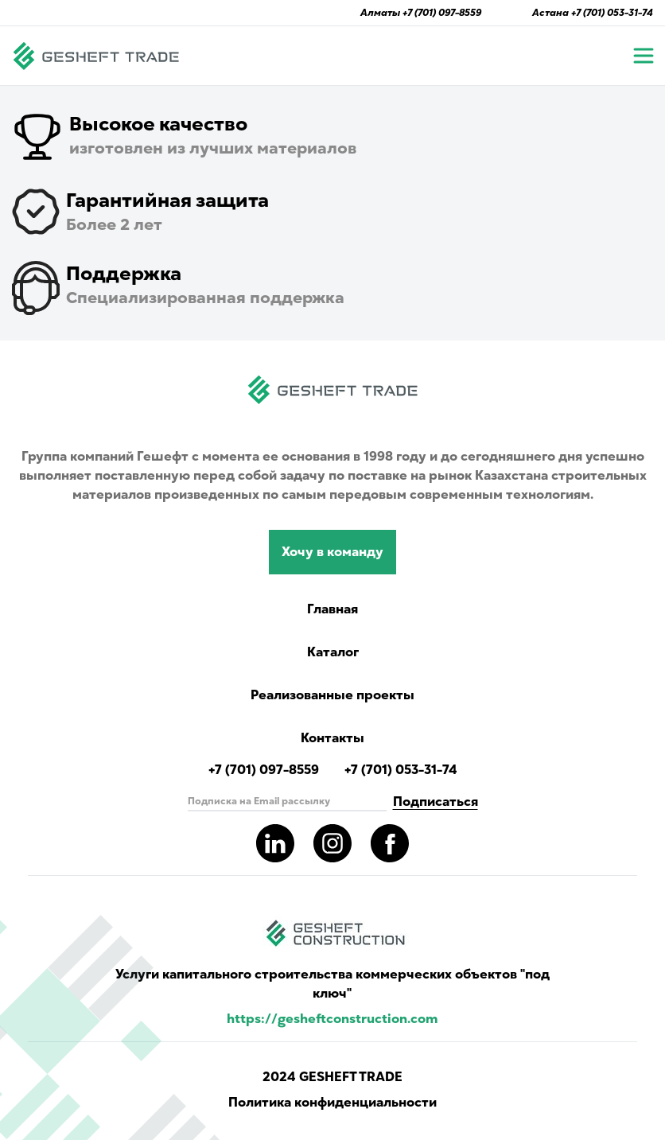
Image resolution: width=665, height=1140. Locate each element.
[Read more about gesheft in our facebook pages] (390, 843)
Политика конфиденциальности (332, 1102)
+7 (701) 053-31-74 (612, 12)
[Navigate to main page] (96, 55)
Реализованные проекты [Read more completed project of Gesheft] (332, 695)
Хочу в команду (332, 552)
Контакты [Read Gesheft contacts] (332, 738)
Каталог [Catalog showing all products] (333, 652)
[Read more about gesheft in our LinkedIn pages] (275, 843)
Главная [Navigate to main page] (332, 609)
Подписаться (435, 802)
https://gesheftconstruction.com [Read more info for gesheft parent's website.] (332, 1019)
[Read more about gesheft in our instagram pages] (332, 843)
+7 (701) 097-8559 (441, 12)
